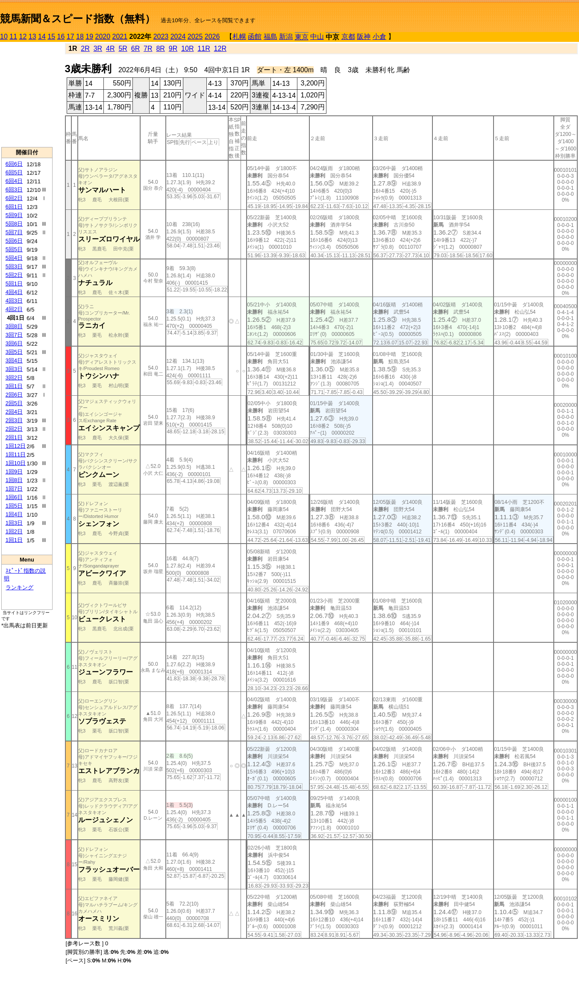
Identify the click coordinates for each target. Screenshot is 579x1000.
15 (51, 36)
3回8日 (14, 326)
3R (98, 48)
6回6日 (14, 164)
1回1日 (14, 540)
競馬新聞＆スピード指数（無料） (77, 18)
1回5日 (14, 506)
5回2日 (14, 275)
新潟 (286, 36)
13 (32, 36)
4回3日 (14, 300)
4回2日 (14, 309)
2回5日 (14, 403)
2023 (161, 36)
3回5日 (14, 352)
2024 (178, 36)
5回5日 (14, 249)
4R (110, 48)
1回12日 (16, 446)
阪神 (363, 36)
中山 (317, 36)
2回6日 (14, 394)
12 (23, 36)
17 (70, 36)
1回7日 (14, 488)
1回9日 (14, 471)
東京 (302, 37)
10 (4, 36)
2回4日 (14, 412)
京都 (348, 36)
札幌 (239, 36)
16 (61, 36)
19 (89, 36)
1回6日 (14, 497)
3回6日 (14, 343)
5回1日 (14, 283)
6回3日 (14, 189)
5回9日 (14, 215)
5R (122, 48)
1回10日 (16, 463)
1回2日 (14, 531)
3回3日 (14, 369)
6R (135, 48)
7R (148, 48)
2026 (212, 36)
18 (80, 36)
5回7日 (14, 232)
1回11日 (16, 454)
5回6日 (14, 241)
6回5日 (14, 172)
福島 (270, 36)
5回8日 (14, 224)
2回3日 (14, 420)
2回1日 (14, 437)
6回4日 (14, 181)
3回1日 (14, 386)
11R (203, 48)
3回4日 (14, 360)
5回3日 (14, 266)
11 (13, 36)
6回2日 (14, 198)
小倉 (379, 36)
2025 (195, 36)
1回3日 (14, 523)
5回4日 (14, 258)
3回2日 (14, 377)
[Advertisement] (27, 94)
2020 (103, 36)
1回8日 (14, 480)
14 (42, 36)
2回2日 (14, 429)
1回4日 (14, 514)
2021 (120, 36)
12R (220, 48)
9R (173, 48)
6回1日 (14, 206)
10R (187, 48)
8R (160, 48)
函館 (255, 36)
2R (85, 48)
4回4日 (14, 292)
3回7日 (14, 335)
